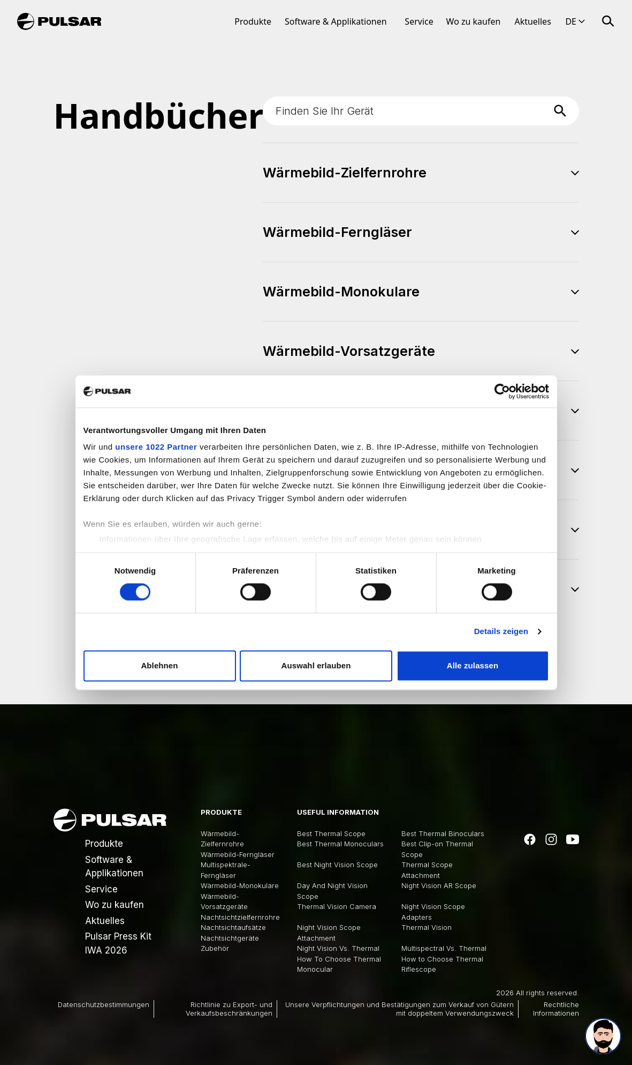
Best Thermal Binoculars (442, 833)
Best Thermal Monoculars (340, 843)
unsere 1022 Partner (156, 446)
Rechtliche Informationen (556, 1008)
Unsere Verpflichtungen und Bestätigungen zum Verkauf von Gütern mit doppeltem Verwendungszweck (399, 1008)
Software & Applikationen (336, 21)
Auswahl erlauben (316, 665)
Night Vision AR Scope (438, 885)
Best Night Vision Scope (337, 864)
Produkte (252, 21)
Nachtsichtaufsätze (233, 927)
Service (419, 21)
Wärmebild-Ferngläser (238, 854)
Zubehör (215, 948)
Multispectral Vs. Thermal (443, 948)
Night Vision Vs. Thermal (338, 948)
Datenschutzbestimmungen (103, 1004)
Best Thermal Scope (331, 833)
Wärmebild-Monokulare (240, 885)
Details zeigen (501, 631)
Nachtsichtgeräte (230, 938)
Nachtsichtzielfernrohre (240, 917)
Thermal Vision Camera (336, 906)
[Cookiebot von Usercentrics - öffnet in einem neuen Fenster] (502, 391)
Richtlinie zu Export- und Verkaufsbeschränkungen (229, 1008)
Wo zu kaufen (473, 21)
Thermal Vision (426, 927)
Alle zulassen (472, 665)
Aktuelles (532, 21)
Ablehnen (159, 665)
